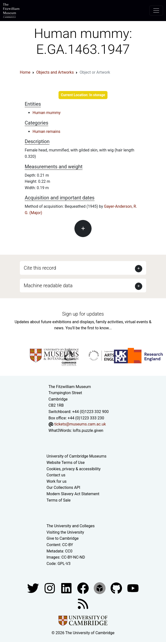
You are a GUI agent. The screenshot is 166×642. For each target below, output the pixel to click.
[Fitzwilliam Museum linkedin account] (83, 588)
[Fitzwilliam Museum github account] (116, 588)
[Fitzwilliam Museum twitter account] (33, 588)
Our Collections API (63, 487)
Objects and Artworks (55, 72)
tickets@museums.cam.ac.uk (80, 424)
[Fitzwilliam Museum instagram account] (50, 588)
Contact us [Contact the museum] (56, 475)
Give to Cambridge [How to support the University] (63, 538)
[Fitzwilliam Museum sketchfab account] (100, 588)
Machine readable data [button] (48, 285)
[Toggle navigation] (156, 10)
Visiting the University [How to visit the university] (65, 532)
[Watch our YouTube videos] (133, 588)
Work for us (57, 481)
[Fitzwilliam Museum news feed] (83, 603)
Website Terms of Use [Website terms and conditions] (66, 462)
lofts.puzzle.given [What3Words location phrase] (88, 430)
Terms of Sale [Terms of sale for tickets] (59, 500)
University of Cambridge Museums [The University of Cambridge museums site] (77, 456)
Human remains (46, 131)
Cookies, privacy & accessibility (74, 469)
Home (25, 72)
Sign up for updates (83, 314)
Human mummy (46, 112)
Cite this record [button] (40, 268)
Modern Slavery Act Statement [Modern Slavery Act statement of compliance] (73, 494)
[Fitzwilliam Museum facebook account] (67, 588)
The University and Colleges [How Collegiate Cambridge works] (71, 526)
